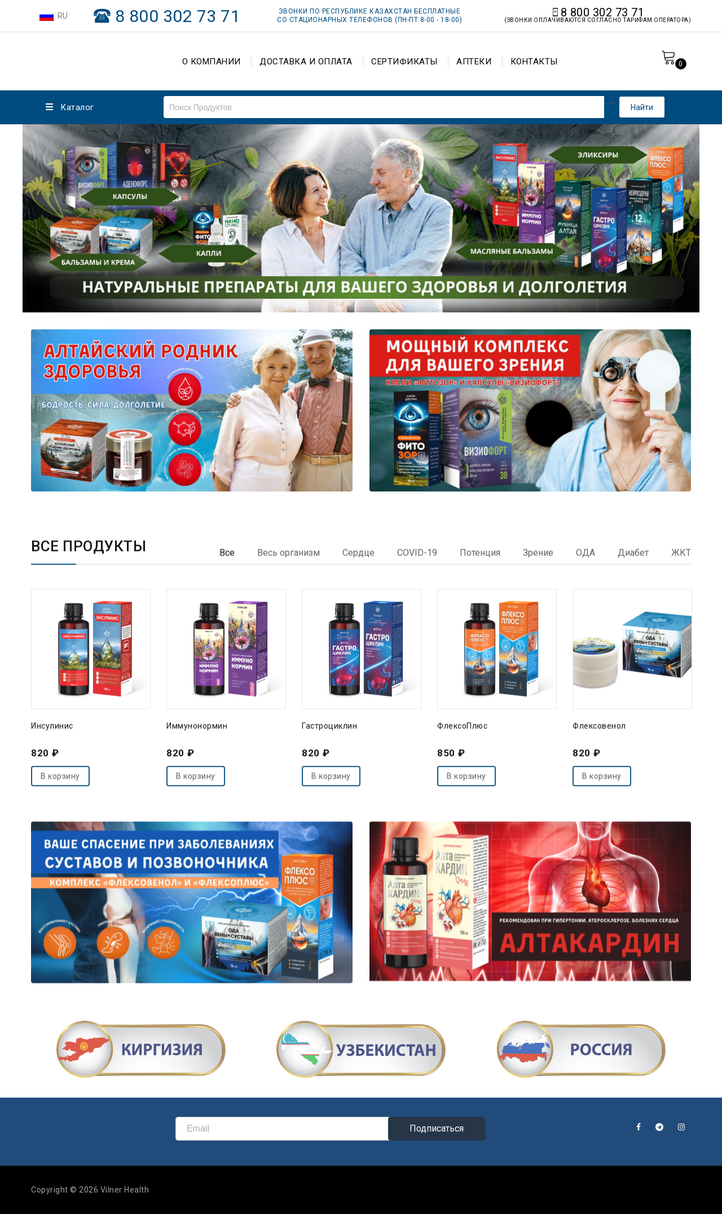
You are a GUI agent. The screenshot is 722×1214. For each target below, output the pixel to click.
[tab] (227, 796)
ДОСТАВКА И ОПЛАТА (306, 61)
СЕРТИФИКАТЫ (404, 61)
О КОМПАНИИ (211, 61)
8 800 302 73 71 (178, 16)
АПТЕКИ (473, 61)
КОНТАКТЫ (534, 61)
